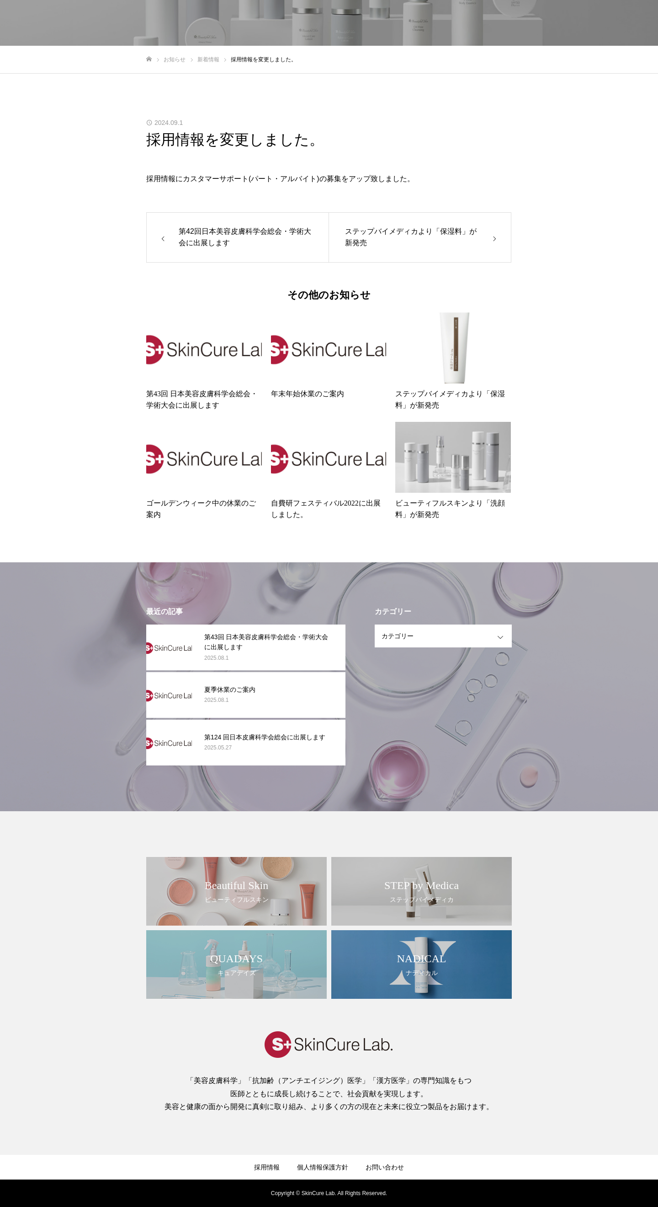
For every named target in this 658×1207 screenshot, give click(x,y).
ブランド (489, 23)
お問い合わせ (621, 23)
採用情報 (573, 23)
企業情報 (447, 23)
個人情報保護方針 (322, 1167)
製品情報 (531, 23)
